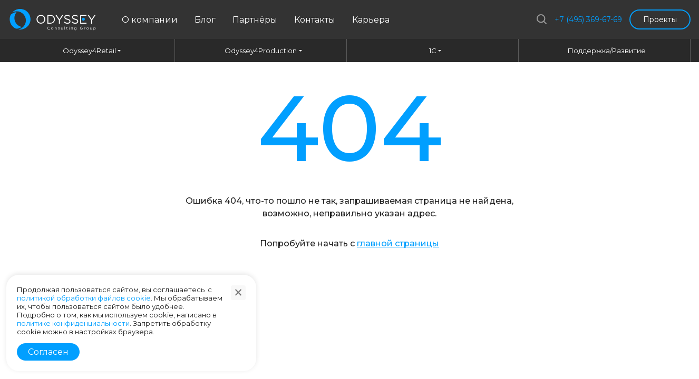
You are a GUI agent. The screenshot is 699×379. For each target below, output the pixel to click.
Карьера (371, 20)
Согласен (48, 352)
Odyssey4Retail (89, 50)
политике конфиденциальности (73, 323)
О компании (150, 20)
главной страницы (398, 243)
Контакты (314, 20)
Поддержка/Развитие (607, 50)
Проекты (660, 19)
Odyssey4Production (261, 50)
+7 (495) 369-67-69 (588, 19)
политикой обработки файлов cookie (84, 298)
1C (432, 50)
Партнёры (254, 20)
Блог (205, 20)
